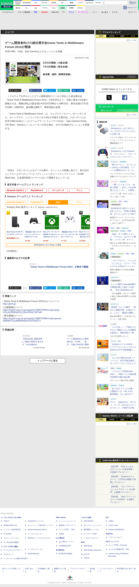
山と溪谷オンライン (66, 542)
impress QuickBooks (116, 530)
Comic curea (113, 525)
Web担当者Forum (10, 525)
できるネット (9, 554)
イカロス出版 (86, 518)
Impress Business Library (37, 530)
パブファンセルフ (115, 537)
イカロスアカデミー (91, 538)
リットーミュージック (67, 521)
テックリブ (85, 554)
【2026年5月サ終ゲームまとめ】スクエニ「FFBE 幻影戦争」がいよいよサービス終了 (123, 211)
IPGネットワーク (112, 542)
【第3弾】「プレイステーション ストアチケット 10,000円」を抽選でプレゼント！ (122, 489)
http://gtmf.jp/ (9, 304)
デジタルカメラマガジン (13, 550)
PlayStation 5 (37, 190)
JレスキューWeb (90, 534)
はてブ (51, 90)
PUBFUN (109, 534)
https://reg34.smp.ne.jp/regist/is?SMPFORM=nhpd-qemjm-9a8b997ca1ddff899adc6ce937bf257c (32, 319)
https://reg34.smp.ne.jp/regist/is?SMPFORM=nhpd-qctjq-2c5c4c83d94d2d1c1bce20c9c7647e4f (31, 311)
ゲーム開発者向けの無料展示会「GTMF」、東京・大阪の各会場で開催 (78, 342)
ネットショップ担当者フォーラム (40, 525)
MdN (83, 542)
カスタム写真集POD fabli (119, 549)
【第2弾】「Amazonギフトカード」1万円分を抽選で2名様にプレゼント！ (123, 479)
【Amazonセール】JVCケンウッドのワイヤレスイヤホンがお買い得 (123, 131)
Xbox (58, 202)
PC (63, 12)
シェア (37, 90)
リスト (25, 90)
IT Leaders (8, 534)
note (65, 90)
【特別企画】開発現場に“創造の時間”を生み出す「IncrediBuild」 (32, 342)
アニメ (79, 190)
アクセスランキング (111, 32)
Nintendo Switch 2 (15, 190)
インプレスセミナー (35, 534)
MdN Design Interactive (92, 550)
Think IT (7, 521)
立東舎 (61, 534)
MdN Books (88, 546)
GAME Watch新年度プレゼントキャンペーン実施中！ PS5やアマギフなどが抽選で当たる (120, 461)
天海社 (111, 521)
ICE (107, 518)
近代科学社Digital (65, 554)
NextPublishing (33, 554)
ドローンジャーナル (11, 538)
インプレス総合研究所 (12, 530)
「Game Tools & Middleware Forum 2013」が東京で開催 (58, 267)
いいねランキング (127, 111)
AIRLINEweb (88, 521)
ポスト (16, 90)
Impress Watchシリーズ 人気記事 (118, 416)
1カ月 (133, 36)
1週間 (122, 36)
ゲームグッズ (58, 190)
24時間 (111, 36)
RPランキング (106, 111)
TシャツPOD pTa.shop (118, 545)
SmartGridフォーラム (36, 521)
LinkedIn (80, 90)
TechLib (86, 558)
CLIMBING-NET (65, 546)
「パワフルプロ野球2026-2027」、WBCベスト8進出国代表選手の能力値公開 (123, 374)
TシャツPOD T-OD (66, 530)
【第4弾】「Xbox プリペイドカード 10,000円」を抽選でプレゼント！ (123, 499)
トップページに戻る (47, 360)
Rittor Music (61, 518)
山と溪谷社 (60, 538)
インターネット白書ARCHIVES (16, 559)
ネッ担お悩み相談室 (11, 542)
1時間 (101, 36)
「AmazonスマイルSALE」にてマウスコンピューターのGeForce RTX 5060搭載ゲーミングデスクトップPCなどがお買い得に (123, 350)
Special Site (108, 77)
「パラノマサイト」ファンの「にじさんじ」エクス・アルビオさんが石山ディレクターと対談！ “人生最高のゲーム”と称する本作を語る (123, 266)
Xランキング (108, 107)
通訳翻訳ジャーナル (91, 530)
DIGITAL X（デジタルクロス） (39, 538)
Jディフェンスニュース (93, 525)
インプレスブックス (35, 549)
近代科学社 (60, 550)
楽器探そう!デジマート (67, 525)
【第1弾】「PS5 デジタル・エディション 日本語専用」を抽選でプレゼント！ (122, 469)
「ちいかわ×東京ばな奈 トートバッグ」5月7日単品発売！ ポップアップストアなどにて (123, 361)
